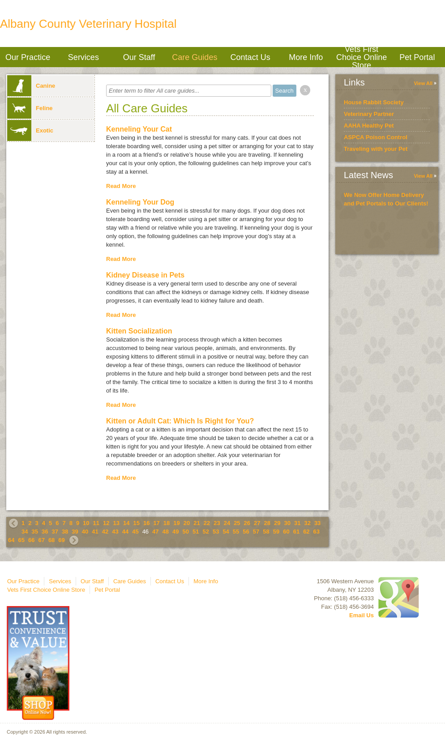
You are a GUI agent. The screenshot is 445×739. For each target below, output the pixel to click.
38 (65, 531)
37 (54, 531)
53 (216, 531)
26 (247, 523)
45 (135, 531)
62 (306, 531)
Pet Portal (417, 57)
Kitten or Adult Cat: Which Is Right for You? (180, 421)
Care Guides (194, 57)
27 (257, 523)
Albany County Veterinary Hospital (88, 23)
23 (217, 523)
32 (307, 523)
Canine (31, 85)
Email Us (361, 615)
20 (187, 523)
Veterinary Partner (369, 114)
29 (277, 523)
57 (256, 531)
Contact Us (250, 57)
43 (115, 531)
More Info (306, 57)
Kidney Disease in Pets (145, 275)
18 (166, 523)
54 (225, 531)
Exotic (30, 130)
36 (45, 531)
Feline (30, 108)
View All (423, 83)
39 (75, 531)
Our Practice (27, 57)
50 (186, 531)
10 (86, 523)
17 (156, 523)
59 (276, 531)
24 (227, 523)
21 (196, 523)
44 (125, 531)
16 (146, 523)
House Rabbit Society (374, 102)
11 (96, 523)
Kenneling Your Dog (140, 202)
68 (51, 540)
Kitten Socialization (139, 331)
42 (105, 531)
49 (175, 531)
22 (207, 523)
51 (196, 531)
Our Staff (139, 57)
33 (317, 523)
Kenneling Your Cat (139, 129)
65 (21, 540)
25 (237, 523)
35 (34, 531)
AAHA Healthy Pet (369, 125)
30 (287, 523)
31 (297, 523)
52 (205, 531)
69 (61, 540)
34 (24, 531)
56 (246, 531)
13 (116, 523)
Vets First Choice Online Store (361, 57)
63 (316, 531)
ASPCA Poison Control (375, 137)
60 (286, 531)
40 (85, 531)
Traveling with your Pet (375, 148)
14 (126, 523)
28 (267, 523)
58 (266, 531)
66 (31, 540)
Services (83, 57)
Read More (121, 186)
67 (41, 540)
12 (106, 523)
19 (176, 523)
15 (136, 523)
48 (166, 531)
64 (11, 540)
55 (236, 531)
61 (296, 531)
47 (155, 531)
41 (95, 531)
